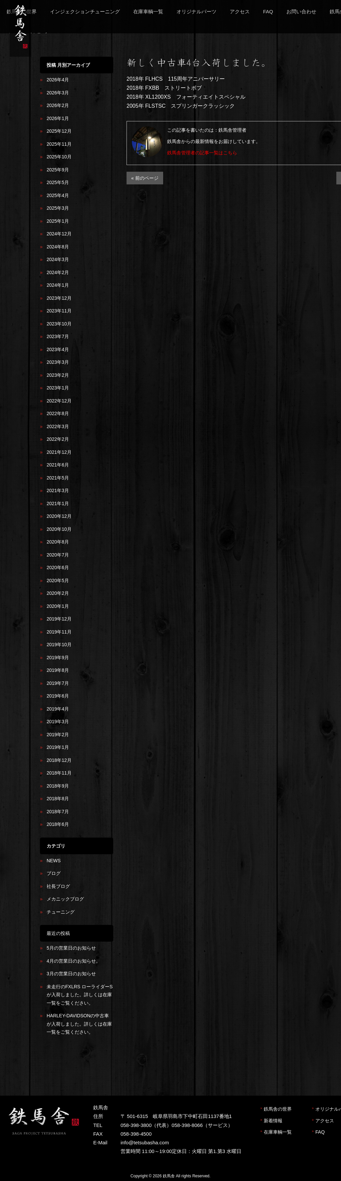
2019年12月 (59, 619)
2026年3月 (58, 92)
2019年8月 (58, 670)
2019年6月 (58, 696)
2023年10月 (59, 323)
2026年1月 (58, 118)
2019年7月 (58, 683)
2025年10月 (59, 156)
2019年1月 (58, 747)
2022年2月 (58, 439)
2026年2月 (58, 105)
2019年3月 (58, 721)
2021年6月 (58, 464)
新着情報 (273, 1120)
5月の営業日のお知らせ (71, 948)
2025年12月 (59, 131)
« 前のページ (145, 178)
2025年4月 (58, 195)
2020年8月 (58, 541)
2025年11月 (59, 144)
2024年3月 (58, 259)
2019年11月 (59, 632)
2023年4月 (58, 349)
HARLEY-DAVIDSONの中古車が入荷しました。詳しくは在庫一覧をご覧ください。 (79, 1024)
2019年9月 (58, 657)
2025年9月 (58, 169)
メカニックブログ (65, 899)
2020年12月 (59, 516)
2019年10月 (59, 644)
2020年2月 (58, 593)
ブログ (54, 873)
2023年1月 (58, 387)
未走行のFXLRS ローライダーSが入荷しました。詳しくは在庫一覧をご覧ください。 (80, 995)
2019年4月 (58, 709)
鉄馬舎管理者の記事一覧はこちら (202, 152)
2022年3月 (58, 426)
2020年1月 (58, 606)
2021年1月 (58, 503)
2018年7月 (58, 811)
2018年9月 (58, 786)
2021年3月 (58, 490)
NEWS (54, 860)
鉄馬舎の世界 (278, 1109)
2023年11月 (59, 310)
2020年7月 (58, 554)
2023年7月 (58, 336)
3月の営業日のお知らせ (71, 973)
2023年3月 (58, 362)
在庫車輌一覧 (278, 1132)
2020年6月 (58, 567)
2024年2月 (58, 272)
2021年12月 (59, 452)
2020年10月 (59, 529)
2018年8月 (58, 798)
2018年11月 (59, 773)
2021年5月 (58, 477)
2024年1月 (58, 285)
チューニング (61, 912)
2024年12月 (59, 233)
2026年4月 (58, 79)
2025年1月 (58, 221)
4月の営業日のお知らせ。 (74, 961)
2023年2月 (58, 375)
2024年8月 (58, 246)
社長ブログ (58, 886)
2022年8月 (58, 413)
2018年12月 (59, 760)
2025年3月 (58, 208)
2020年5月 (58, 580)
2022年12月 (59, 400)
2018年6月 (58, 824)
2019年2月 (58, 734)
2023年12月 (59, 298)
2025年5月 (58, 182)
